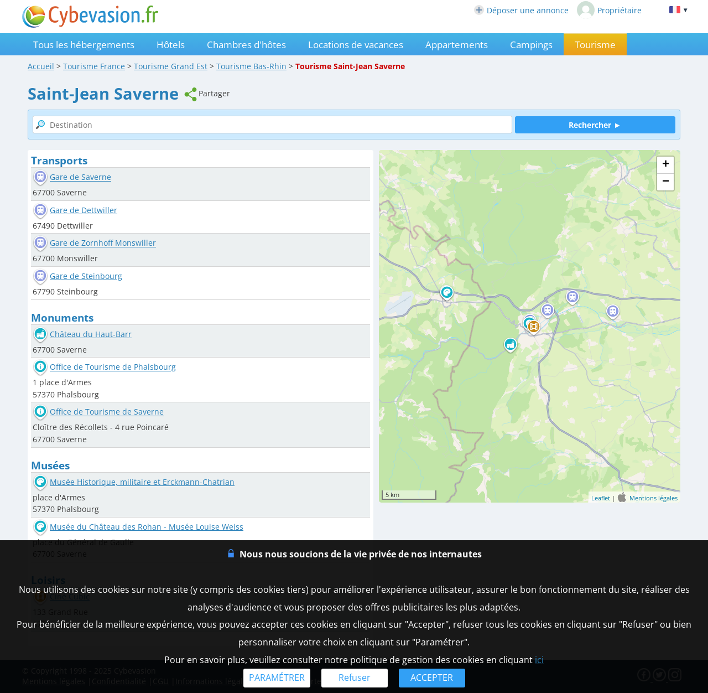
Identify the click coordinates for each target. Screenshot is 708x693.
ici (539, 660)
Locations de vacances (355, 44)
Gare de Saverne (80, 177)
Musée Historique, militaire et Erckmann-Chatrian (142, 482)
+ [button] (665, 165)
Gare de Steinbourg (86, 276)
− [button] (665, 182)
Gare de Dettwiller (83, 210)
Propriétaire (609, 10)
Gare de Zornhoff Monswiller (103, 243)
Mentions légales (653, 498)
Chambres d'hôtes (246, 44)
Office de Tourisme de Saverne (107, 412)
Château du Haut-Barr (91, 334)
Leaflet (600, 498)
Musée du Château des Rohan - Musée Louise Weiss (146, 526)
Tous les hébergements (83, 44)
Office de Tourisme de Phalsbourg (113, 367)
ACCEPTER (431, 677)
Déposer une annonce (521, 10)
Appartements (456, 44)
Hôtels (171, 44)
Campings (531, 44)
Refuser (355, 677)
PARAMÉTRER (277, 677)
